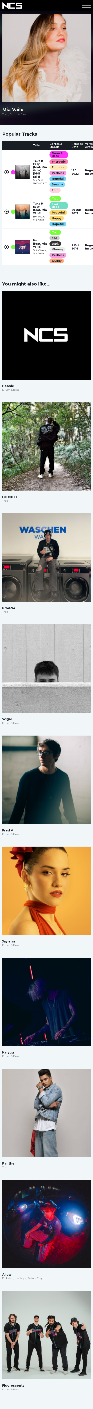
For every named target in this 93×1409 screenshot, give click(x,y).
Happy (56, 218)
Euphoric (58, 167)
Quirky (57, 260)
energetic (59, 161)
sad (54, 238)
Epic (55, 190)
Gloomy (57, 249)
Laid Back (55, 205)
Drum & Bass (57, 155)
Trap (55, 198)
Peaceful (58, 212)
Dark (55, 243)
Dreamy (57, 184)
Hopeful (58, 178)
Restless (58, 173)
